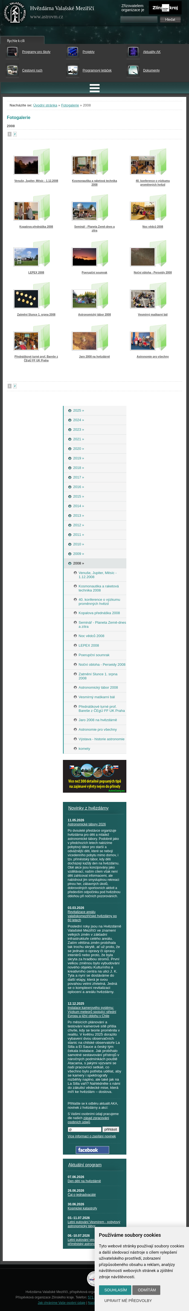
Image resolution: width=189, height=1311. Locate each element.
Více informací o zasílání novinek (92, 1136)
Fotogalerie (70, 105)
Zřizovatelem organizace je (132, 8)
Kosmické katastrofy (82, 1208)
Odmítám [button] (147, 1290)
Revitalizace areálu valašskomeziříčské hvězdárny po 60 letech (92, 916)
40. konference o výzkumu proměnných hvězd (153, 182)
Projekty (88, 52)
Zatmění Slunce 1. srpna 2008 (36, 314)
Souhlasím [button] (115, 1290)
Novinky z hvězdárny (88, 808)
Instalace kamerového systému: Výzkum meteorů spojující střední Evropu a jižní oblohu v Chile (92, 1012)
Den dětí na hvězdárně (84, 1181)
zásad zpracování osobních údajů (88, 1120)
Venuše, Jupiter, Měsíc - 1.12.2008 (36, 180)
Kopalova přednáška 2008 (36, 226)
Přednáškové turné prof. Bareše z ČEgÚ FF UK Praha (36, 358)
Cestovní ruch (32, 70)
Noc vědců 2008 (153, 226)
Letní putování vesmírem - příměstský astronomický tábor (90, 1242)
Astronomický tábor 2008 (94, 314)
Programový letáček (97, 70)
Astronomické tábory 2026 (87, 824)
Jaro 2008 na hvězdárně (94, 356)
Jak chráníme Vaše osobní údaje (61, 1303)
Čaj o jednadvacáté (82, 1195)
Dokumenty (151, 70)
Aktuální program (85, 1165)
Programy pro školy (36, 52)
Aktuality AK (152, 52)
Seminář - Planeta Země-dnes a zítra (94, 228)
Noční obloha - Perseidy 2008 (153, 272)
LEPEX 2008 (36, 272)
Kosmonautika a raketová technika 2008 (94, 182)
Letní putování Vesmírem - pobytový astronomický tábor (94, 1224)
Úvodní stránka (45, 105)
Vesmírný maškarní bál (152, 314)
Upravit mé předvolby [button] (128, 1300)
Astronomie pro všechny (153, 356)
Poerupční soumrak (94, 272)
